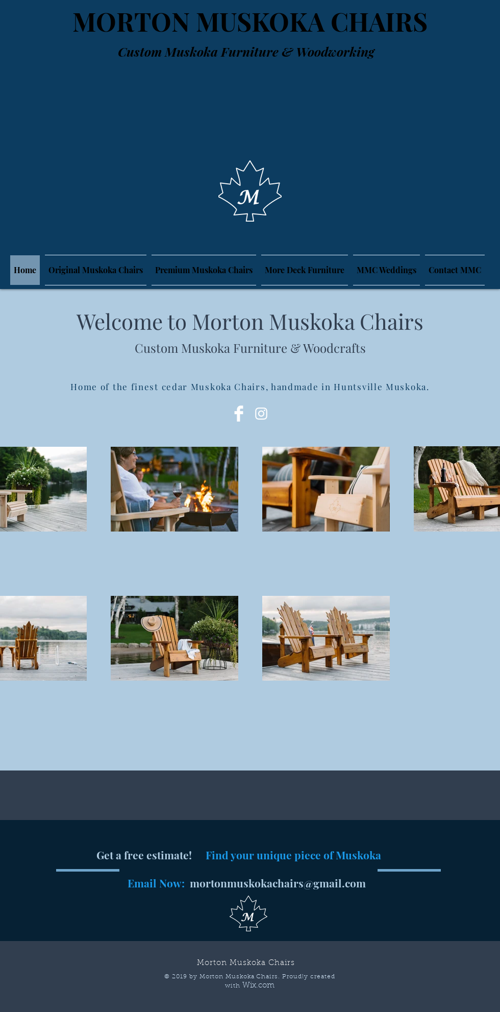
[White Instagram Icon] (261, 413)
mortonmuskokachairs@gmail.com (278, 883)
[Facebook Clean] (239, 413)
